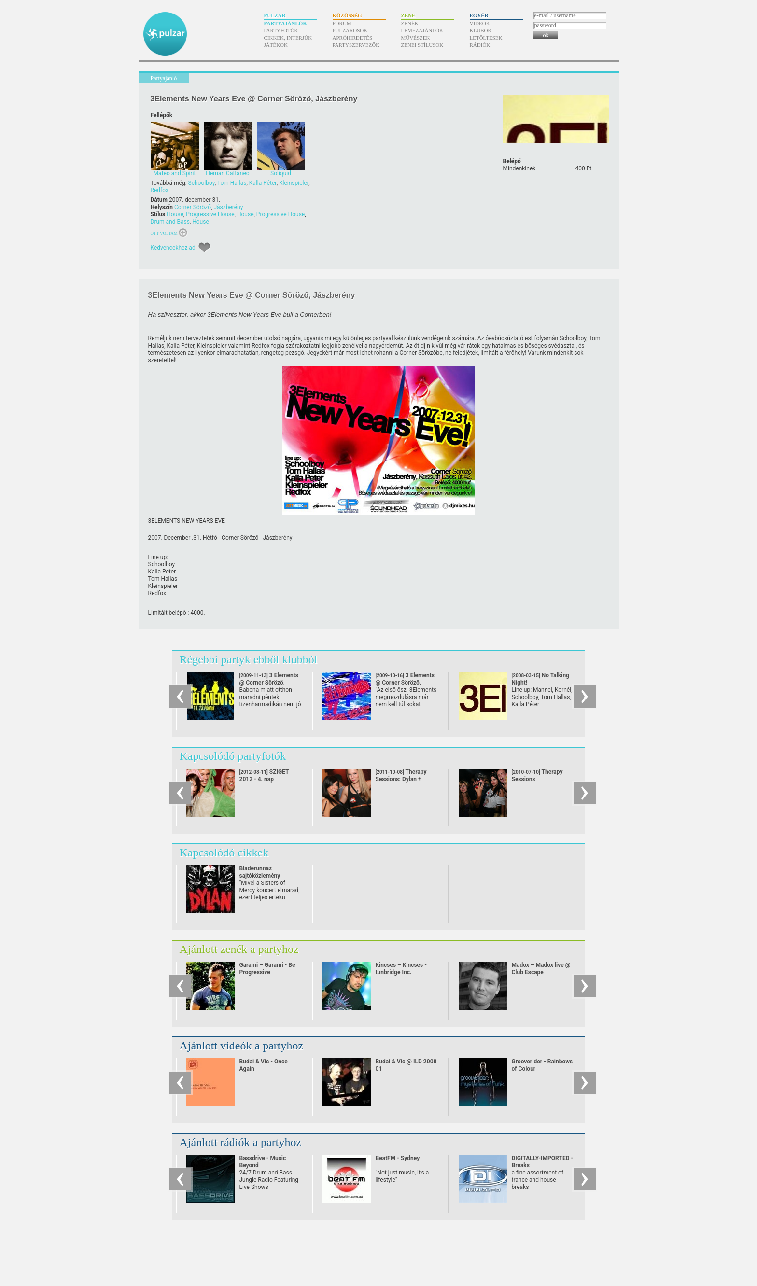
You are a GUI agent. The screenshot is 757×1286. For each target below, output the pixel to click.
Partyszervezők (356, 45)
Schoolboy (201, 183)
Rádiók (480, 45)
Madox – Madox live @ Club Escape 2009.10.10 (541, 972)
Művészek (415, 38)
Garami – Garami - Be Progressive (267, 969)
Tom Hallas (232, 183)
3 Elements (268, 682)
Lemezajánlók (422, 30)
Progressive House (210, 214)
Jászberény (228, 207)
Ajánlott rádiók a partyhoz (241, 1142)
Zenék (410, 23)
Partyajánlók (285, 23)
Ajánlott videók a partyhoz (242, 1045)
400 (583, 168)
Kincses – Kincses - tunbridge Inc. (401, 969)
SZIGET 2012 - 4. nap (264, 776)
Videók (480, 23)
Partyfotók (281, 30)
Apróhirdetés (353, 38)
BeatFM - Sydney (398, 1158)
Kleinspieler (293, 183)
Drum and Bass (170, 221)
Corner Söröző (192, 207)
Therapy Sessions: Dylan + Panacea (401, 779)
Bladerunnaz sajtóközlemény (259, 872)
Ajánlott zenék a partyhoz (239, 949)
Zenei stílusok (422, 45)
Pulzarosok (350, 30)
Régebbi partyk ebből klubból (249, 659)
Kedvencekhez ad (173, 247)
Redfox (159, 190)
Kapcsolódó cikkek (224, 852)
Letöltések (486, 38)
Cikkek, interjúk (288, 38)
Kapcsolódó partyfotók (233, 756)
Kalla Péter (263, 183)
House (175, 214)
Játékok (276, 45)
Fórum (342, 23)
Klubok (481, 30)
